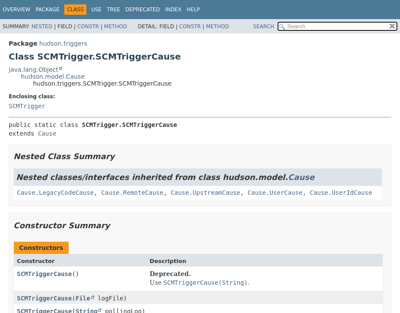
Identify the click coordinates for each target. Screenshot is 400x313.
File (83, 298)
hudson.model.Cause (53, 76)
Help (193, 10)
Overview (16, 10)
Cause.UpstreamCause (205, 192)
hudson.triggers (63, 43)
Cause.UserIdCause (341, 192)
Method (115, 26)
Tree (113, 10)
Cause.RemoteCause (132, 192)
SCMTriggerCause (44, 273)
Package (48, 10)
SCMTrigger (27, 106)
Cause (47, 133)
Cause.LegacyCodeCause (55, 192)
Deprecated (143, 10)
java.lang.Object (33, 69)
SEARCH (263, 26)
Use (96, 10)
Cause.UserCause (275, 192)
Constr (88, 26)
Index (173, 10)
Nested (41, 26)
